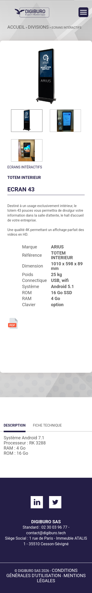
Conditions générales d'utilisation (42, 573)
